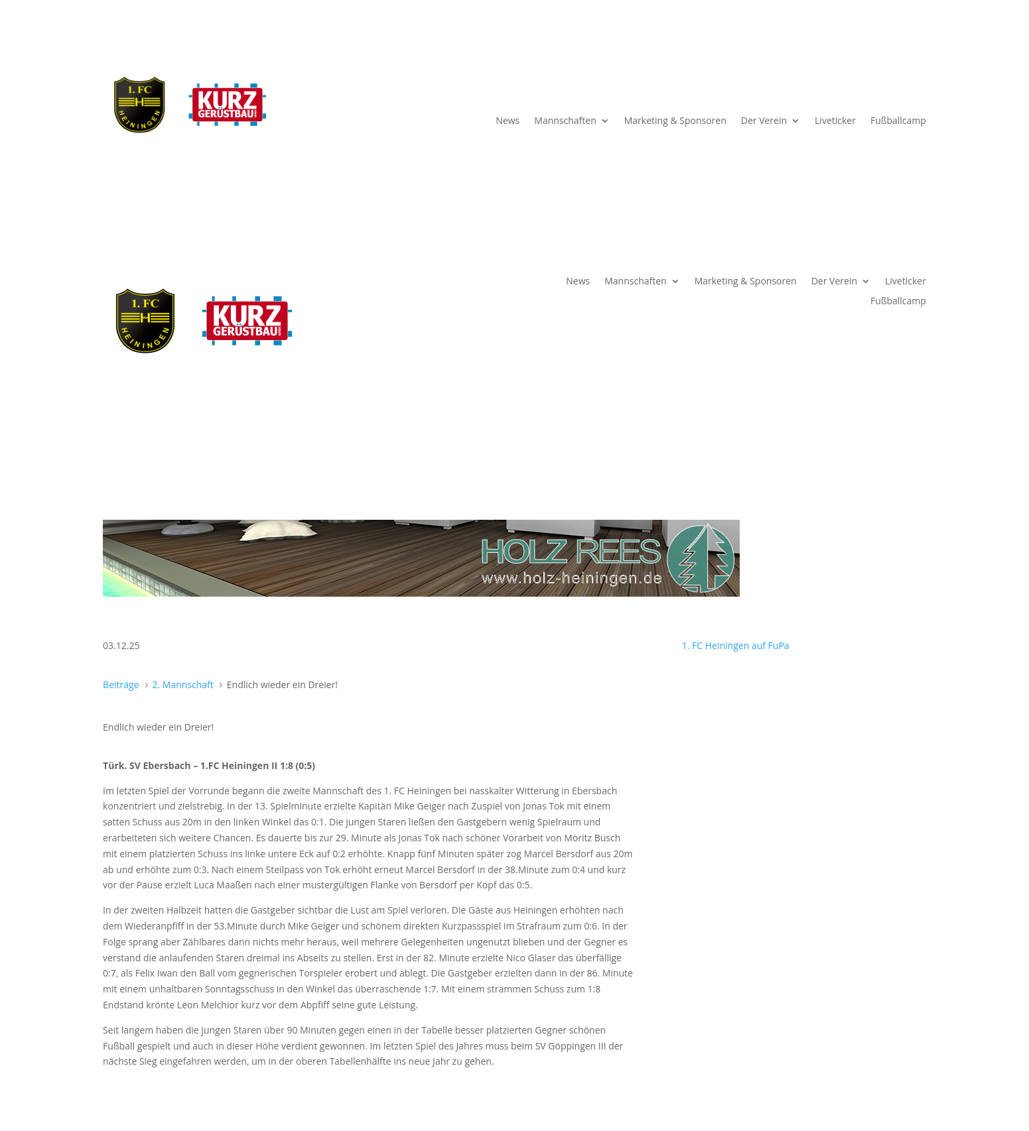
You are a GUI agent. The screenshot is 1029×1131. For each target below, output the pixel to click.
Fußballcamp (898, 121)
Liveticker (835, 121)
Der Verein (764, 121)
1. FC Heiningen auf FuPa (735, 645)
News (507, 121)
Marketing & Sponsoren (675, 121)
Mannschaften (565, 121)
